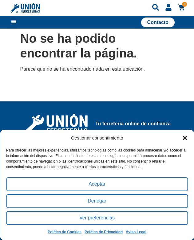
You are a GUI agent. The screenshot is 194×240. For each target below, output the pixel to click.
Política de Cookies (64, 232)
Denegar (97, 201)
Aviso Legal (136, 232)
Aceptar (97, 184)
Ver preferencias (97, 218)
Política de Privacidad (104, 232)
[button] (185, 138)
